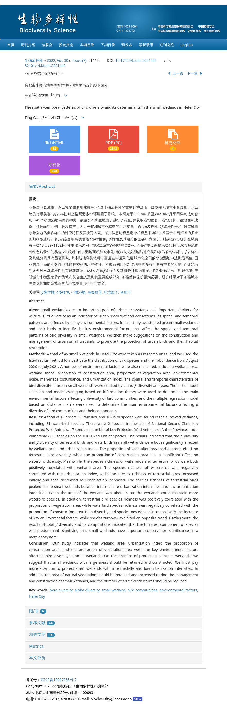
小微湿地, (79, 292)
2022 (51, 60)
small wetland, (115, 590)
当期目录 (87, 44)
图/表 (37, 611)
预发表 (126, 44)
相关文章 (42, 634)
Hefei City (37, 596)
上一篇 (175, 73)
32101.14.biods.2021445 (45, 65)
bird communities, (143, 590)
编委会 (47, 44)
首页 (10, 44)
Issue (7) (79, 60)
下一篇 (194, 73)
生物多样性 (34, 60)
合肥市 (125, 292)
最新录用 (146, 44)
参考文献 (42, 622)
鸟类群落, (96, 292)
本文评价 (37, 657)
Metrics (36, 646)
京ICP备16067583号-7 (58, 679)
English (186, 44)
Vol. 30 (62, 60)
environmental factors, (179, 590)
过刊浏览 (167, 44)
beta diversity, (62, 590)
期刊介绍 (28, 44)
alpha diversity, (88, 590)
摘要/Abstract (42, 186)
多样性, (49, 292)
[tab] (113, 187)
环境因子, (112, 292)
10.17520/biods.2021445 (136, 60)
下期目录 (108, 44)
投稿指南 (66, 44)
